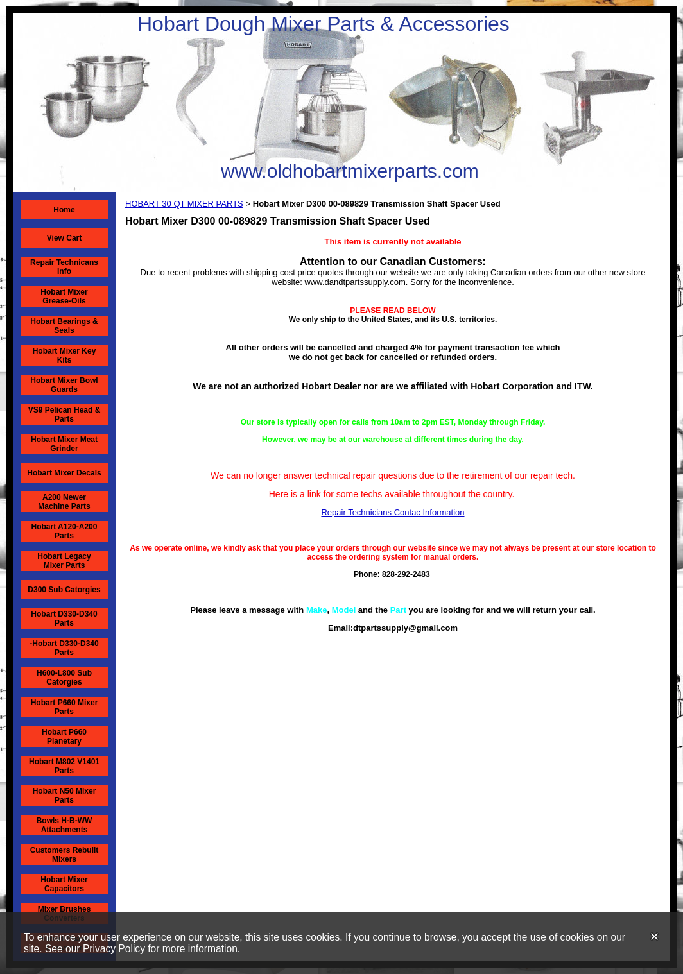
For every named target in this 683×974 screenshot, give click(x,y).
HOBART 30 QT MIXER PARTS (184, 204)
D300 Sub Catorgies (64, 589)
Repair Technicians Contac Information (392, 512)
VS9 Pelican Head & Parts (64, 414)
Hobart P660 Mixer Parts (64, 707)
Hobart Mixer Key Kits (64, 355)
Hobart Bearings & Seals (64, 326)
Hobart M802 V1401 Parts (64, 766)
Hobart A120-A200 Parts (64, 531)
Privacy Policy (114, 948)
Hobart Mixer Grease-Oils (63, 296)
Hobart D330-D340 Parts (64, 619)
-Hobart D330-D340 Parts (64, 648)
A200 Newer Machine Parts (64, 502)
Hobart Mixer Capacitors (63, 884)
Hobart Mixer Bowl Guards (64, 385)
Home (63, 209)
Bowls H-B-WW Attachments (64, 825)
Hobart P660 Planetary (64, 737)
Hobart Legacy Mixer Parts (64, 561)
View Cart (64, 238)
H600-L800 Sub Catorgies (64, 678)
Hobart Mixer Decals (64, 472)
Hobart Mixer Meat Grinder (64, 444)
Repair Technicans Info (64, 267)
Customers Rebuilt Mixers (64, 855)
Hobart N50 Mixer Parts (64, 796)
